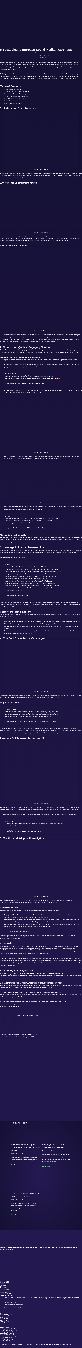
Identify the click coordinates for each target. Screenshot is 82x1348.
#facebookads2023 (41, 714)
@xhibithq (8, 564)
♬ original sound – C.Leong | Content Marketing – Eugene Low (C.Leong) (30, 721)
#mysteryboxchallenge (13, 378)
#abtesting (23, 826)
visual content (53, 1004)
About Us (3, 1285)
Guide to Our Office (6, 1293)
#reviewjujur (27, 520)
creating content (17, 537)
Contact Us (3, 1292)
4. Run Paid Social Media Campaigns (16, 96)
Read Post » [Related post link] (15, 1169)
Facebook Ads (4, 1321)
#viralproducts (35, 523)
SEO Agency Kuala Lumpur (8, 1330)
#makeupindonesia (38, 520)
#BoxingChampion (11, 583)
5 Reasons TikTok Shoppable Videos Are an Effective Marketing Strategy (25, 1147)
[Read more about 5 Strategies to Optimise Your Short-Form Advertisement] (56, 1134)
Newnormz (5, 958)
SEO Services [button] (5, 1318)
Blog (1, 1286)
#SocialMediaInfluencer (26, 583)
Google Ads (3, 1320)
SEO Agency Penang (6, 1340)
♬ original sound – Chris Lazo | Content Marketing (23, 831)
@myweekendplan (11, 374)
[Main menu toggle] (72, 3)
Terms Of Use (4, 1288)
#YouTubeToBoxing (45, 581)
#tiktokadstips (53, 714)
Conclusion (7, 101)
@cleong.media (10, 709)
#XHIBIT (47, 583)
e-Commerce (4, 1317)
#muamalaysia (10, 523)
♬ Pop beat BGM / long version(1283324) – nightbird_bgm (25, 528)
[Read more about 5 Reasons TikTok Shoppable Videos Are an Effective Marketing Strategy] (25, 1134)
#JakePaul (34, 581)
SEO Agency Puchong (7, 1333)
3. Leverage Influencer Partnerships (15, 94)
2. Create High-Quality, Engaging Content (17, 91)
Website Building (5, 1316)
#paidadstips (30, 714)
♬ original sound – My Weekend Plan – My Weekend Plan (25, 383)
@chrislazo (9, 821)
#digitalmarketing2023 (27, 716)
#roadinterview (26, 378)
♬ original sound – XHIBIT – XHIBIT (17, 595)
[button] (78, 3)
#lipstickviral (25, 523)
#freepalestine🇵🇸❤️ (53, 378)
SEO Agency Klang (6, 1337)
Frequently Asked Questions (13, 103)
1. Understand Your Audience (13, 89)
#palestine (35, 378)
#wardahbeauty (50, 520)
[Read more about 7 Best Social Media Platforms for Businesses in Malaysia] (25, 1183)
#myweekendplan (38, 376)
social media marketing (31, 550)
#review (18, 523)
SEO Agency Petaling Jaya (8, 1329)
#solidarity (42, 378)
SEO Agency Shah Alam (7, 1334)
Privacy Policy (4, 1291)
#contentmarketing (56, 823)
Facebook (67, 335)
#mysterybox (48, 376)
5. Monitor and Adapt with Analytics (15, 98)
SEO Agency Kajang (6, 1339)
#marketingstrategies (12, 826)
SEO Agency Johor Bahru (8, 1332)
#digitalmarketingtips (12, 716)
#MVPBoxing (39, 583)
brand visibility (41, 74)
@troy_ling (8, 516)
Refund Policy (4, 1289)
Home (2, 1283)
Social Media (4, 1323)
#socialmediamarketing (43, 716)
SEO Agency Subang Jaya (8, 1336)
